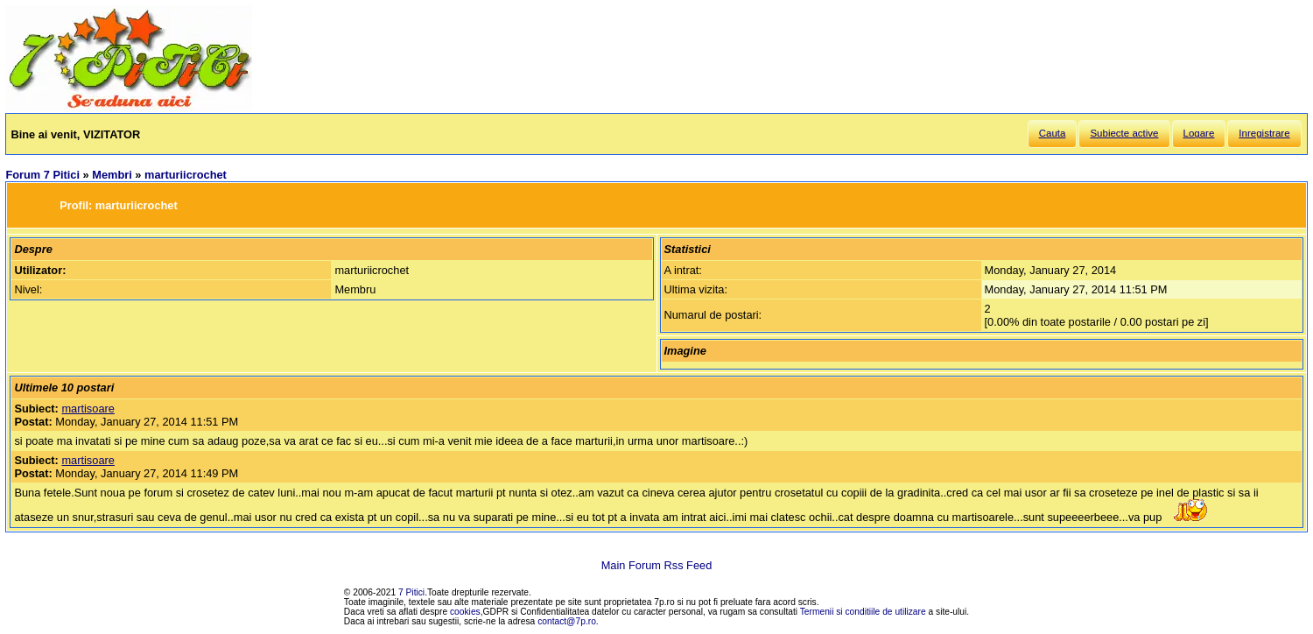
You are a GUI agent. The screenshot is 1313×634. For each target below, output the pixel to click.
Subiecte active (1124, 133)
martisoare (87, 408)
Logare (1199, 133)
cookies (465, 611)
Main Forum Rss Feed (657, 565)
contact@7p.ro (566, 621)
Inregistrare (1264, 133)
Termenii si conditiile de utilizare (863, 611)
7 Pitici (411, 592)
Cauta (1052, 133)
